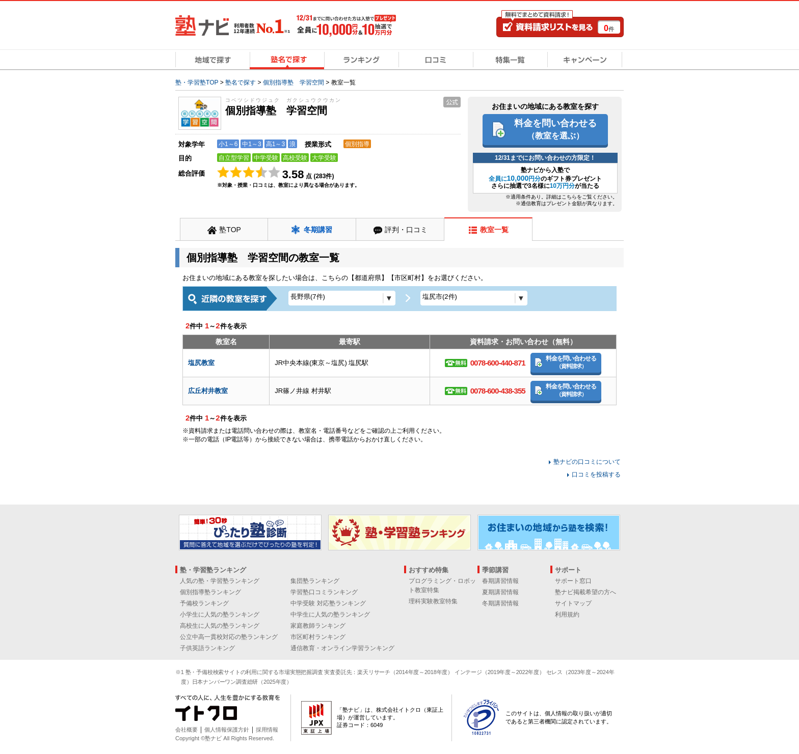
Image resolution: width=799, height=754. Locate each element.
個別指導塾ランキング (210, 592)
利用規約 (567, 614)
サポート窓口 (573, 580)
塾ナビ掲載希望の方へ (585, 592)
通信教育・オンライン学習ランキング (342, 648)
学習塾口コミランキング (324, 592)
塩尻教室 (201, 363)
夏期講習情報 (500, 592)
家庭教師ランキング (317, 625)
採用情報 (267, 730)
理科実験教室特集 (433, 601)
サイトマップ (573, 603)
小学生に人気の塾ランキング (219, 614)
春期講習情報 (500, 580)
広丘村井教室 (208, 391)
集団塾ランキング (314, 580)
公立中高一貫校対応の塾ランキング (229, 636)
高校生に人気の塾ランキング (219, 625)
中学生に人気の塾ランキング (330, 614)
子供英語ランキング (207, 648)
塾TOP (230, 230)
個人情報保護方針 (226, 730)
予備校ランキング (204, 603)
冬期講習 (318, 230)
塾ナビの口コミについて (587, 461)
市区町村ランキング (317, 636)
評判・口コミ (406, 230)
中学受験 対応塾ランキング (327, 603)
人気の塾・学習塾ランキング (219, 580)
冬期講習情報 (500, 603)
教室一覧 (494, 230)
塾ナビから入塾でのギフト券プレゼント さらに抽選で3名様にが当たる (545, 177)
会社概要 (186, 730)
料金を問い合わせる (555, 128)
